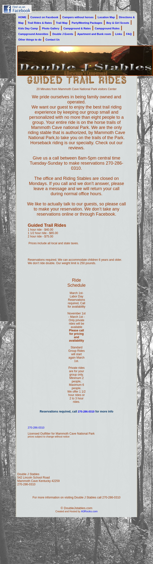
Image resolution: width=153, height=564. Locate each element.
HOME (22, 17)
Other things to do (29, 39)
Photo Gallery (50, 28)
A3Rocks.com (89, 511)
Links (118, 34)
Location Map (106, 17)
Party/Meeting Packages (87, 22)
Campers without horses (77, 17)
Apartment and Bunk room (94, 34)
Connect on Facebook (44, 17)
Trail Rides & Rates (40, 22)
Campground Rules (107, 28)
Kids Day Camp (28, 28)
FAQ (129, 34)
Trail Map (62, 22)
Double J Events (62, 34)
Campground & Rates (77, 28)
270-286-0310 (86, 411)
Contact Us (52, 39)
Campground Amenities (33, 34)
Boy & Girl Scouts (117, 22)
